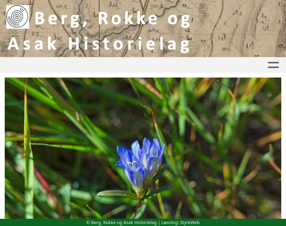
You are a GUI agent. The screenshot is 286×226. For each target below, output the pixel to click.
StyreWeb (190, 222)
